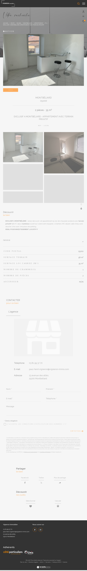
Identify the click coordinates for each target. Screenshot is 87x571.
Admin (42, 563)
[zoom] (23, 161)
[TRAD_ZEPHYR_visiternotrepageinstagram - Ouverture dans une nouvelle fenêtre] (40, 530)
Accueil (5, 23)
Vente (12, 23)
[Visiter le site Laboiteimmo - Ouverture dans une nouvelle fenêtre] (44, 566)
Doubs (19, 23)
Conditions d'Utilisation (45, 452)
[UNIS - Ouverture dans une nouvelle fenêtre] (28, 553)
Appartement (38, 23)
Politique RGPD (56, 563)
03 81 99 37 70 (35, 363)
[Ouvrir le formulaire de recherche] (73, 3)
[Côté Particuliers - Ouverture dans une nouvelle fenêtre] (13, 553)
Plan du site (23, 563)
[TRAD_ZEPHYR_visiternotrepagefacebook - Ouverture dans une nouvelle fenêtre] (34, 530)
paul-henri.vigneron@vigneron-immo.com (49, 369)
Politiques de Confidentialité (30, 452)
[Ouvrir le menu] (83, 3)
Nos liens (48, 563)
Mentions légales (33, 563)
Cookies (65, 563)
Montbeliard (27, 23)
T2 (46, 23)
